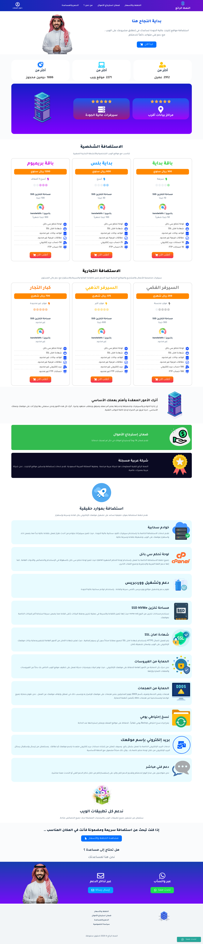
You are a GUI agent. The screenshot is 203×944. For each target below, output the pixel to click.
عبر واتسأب (162, 881)
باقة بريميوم (40, 163)
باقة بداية (162, 163)
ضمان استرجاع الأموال (109, 5)
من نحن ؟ (88, 5)
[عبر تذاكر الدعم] (100, 875)
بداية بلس (101, 163)
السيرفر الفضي (162, 288)
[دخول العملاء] (18, 5)
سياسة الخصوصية (101, 924)
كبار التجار (40, 288)
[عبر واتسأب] (162, 875)
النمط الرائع (182, 8)
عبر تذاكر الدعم (100, 881)
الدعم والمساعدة (70, 5)
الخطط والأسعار (133, 5)
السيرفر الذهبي (101, 288)
